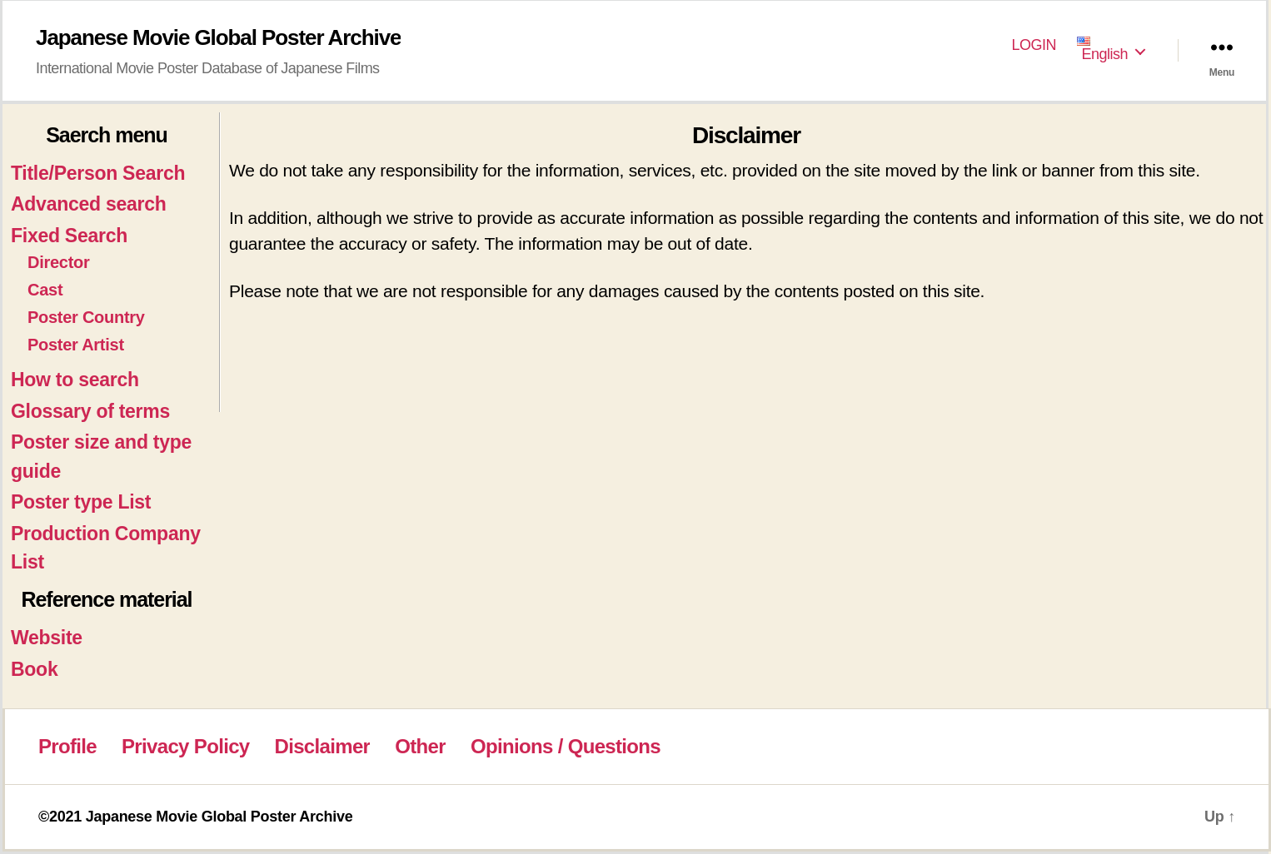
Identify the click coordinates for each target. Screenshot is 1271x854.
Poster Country (86, 317)
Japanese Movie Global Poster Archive (218, 37)
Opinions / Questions (565, 746)
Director (58, 262)
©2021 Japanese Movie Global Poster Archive (195, 816)
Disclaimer (323, 746)
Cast (44, 290)
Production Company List (106, 548)
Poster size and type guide (101, 456)
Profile (67, 746)
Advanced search (88, 204)
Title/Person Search (98, 173)
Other (420, 746)
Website (46, 637)
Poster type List (81, 502)
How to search (75, 379)
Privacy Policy (185, 746)
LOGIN (1034, 45)
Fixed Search (69, 235)
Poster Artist (75, 344)
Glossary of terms (90, 411)
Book (34, 669)
